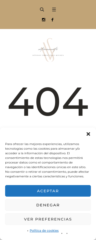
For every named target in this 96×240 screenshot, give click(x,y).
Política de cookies (44, 231)
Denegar (48, 205)
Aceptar (48, 190)
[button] (88, 134)
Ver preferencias (48, 219)
